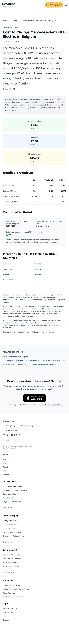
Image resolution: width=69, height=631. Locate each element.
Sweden (6, 274)
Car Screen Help (9, 494)
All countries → (9, 280)
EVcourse (9, 421)
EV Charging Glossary (12, 532)
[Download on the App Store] (34, 398)
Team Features (9, 593)
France (38, 264)
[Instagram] (4, 435)
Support (6, 620)
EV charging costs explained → (43, 364)
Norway (38, 269)
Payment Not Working (12, 502)
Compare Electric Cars (12, 555)
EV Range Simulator (11, 566)
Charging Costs (16, 20)
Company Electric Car (12, 585)
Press (5, 616)
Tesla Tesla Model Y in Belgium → (16, 357)
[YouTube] (12, 435)
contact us (50, 332)
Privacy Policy (8, 612)
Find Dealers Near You (12, 559)
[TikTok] (8, 435)
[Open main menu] (65, 4)
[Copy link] (17, 89)
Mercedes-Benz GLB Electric (35, 20)
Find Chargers (8, 498)
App (4, 459)
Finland (38, 274)
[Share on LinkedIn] (14, 89)
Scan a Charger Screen (12, 486)
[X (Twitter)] (19, 435)
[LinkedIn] (15, 435)
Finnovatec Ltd (15, 430)
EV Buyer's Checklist (11, 562)
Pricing (6, 463)
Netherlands (8, 269)
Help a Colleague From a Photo (16, 589)
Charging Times (9, 524)
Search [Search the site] (7, 440)
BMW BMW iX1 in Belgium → (15, 364)
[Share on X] (10, 89)
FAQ (4, 471)
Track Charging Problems (13, 597)
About (5, 467)
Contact (6, 475)
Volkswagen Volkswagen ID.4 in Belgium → (21, 360)
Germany (7, 264)
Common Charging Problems (15, 490)
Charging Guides (10, 520)
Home (5, 20)
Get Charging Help (54, 5)
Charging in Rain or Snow (13, 536)
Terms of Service (10, 608)
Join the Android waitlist (51, 405)
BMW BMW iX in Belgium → (54, 360)
